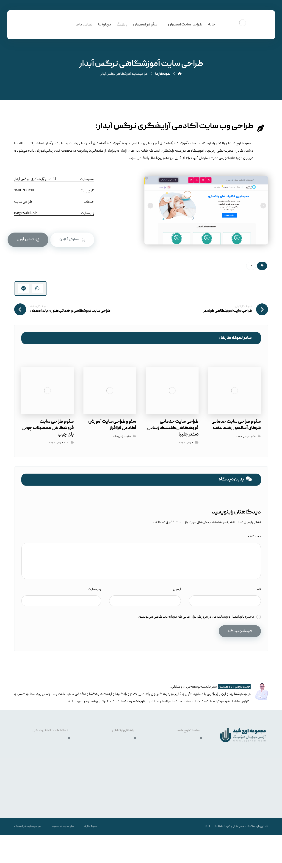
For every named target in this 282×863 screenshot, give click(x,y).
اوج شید (230, 826)
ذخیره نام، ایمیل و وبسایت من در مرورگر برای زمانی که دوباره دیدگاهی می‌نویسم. (196, 616)
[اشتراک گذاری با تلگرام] (23, 288)
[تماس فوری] (28, 240)
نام (259, 589)
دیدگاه (254, 536)
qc (251, 266)
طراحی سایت (243, 436)
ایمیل (177, 589)
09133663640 (214, 826)
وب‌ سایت (94, 589)
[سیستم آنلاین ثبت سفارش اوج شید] (72, 240)
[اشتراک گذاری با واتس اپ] (37, 288)
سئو (253, 436)
